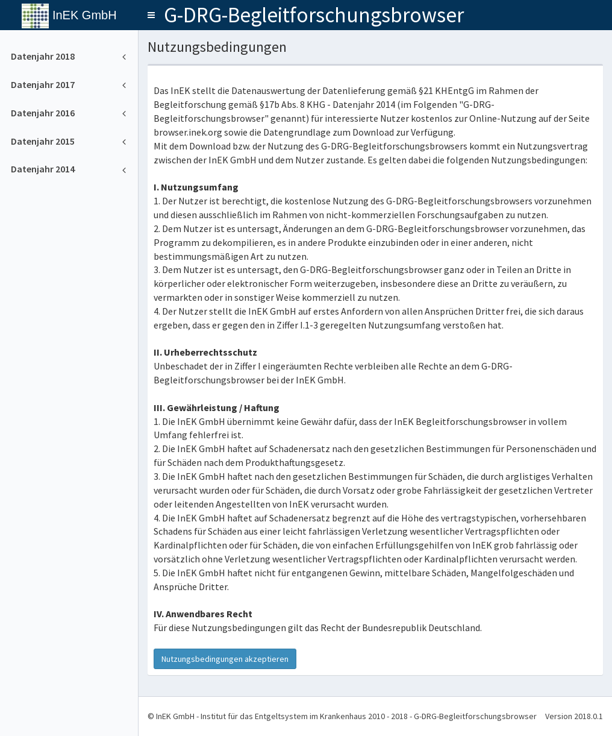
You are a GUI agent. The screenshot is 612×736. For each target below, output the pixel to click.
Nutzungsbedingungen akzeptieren (225, 658)
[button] (151, 15)
